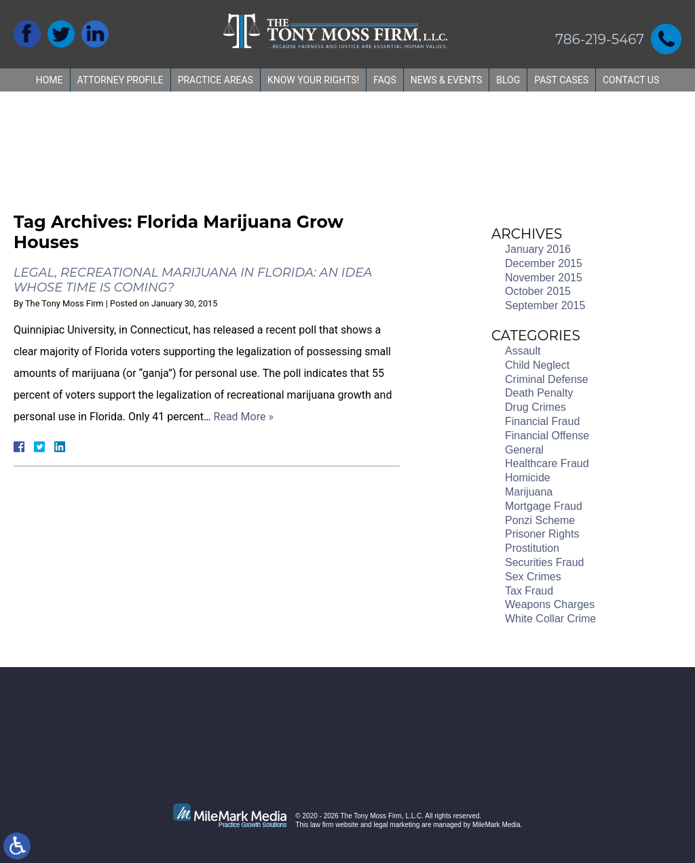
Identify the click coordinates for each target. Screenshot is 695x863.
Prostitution (532, 548)
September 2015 (545, 305)
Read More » (244, 416)
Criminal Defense (546, 379)
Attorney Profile (120, 80)
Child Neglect (537, 365)
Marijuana (528, 492)
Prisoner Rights (542, 534)
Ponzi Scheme (540, 520)
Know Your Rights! (313, 80)
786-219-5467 (599, 39)
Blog (508, 80)
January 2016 (538, 249)
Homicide (527, 477)
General (524, 450)
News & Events (447, 80)
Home (49, 80)
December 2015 (543, 263)
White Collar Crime (550, 618)
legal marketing (396, 824)
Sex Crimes (533, 576)
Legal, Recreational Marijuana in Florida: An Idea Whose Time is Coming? (193, 280)
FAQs (384, 80)
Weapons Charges (550, 604)
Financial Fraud (542, 421)
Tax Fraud (529, 591)
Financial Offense (547, 435)
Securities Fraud (544, 562)
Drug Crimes (535, 407)
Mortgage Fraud (543, 506)
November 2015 (543, 277)
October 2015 (538, 291)
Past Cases (561, 80)
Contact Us (631, 80)
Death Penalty (539, 393)
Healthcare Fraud (547, 463)
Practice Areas (215, 80)
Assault (522, 351)
